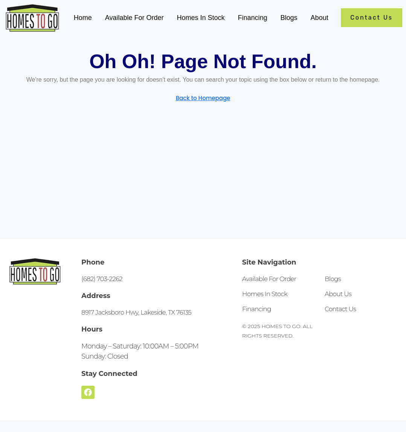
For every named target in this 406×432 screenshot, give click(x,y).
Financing (252, 17)
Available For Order (134, 17)
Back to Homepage (203, 98)
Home (83, 17)
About (319, 17)
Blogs (289, 17)
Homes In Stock (200, 17)
